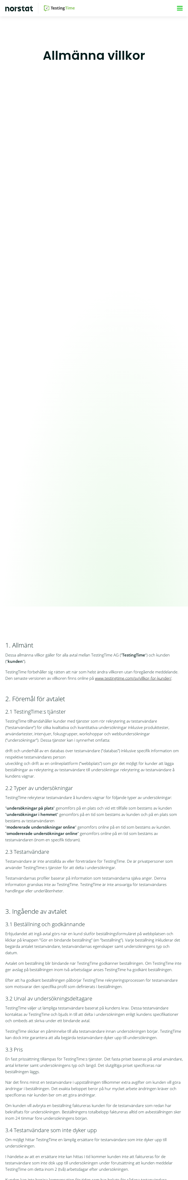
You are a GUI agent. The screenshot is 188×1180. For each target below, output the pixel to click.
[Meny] (180, 8)
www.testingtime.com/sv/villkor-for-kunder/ (133, 678)
